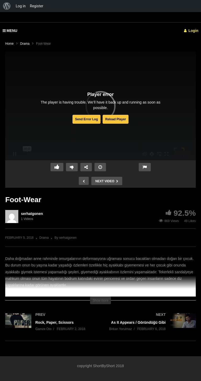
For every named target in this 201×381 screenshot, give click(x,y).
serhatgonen (32, 214)
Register (36, 6)
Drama (25, 44)
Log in (21, 6)
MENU (10, 31)
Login (191, 31)
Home (9, 44)
